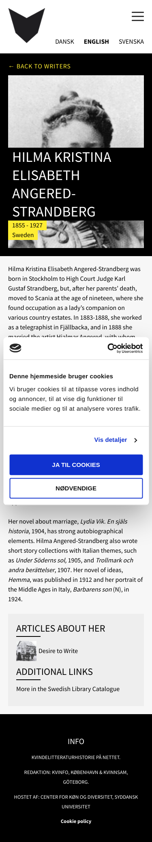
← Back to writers (39, 66)
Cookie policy (76, 821)
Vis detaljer (110, 440)
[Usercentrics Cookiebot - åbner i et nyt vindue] (108, 348)
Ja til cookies (76, 464)
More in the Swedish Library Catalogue (68, 689)
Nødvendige (76, 488)
